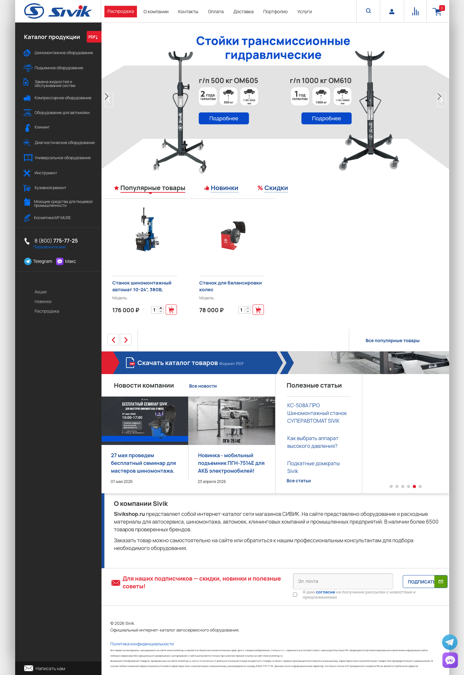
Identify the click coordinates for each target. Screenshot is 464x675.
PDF (93, 37)
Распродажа (121, 11)
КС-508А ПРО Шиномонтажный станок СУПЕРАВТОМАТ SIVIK (317, 413)
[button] (108, 100)
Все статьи (299, 480)
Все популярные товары (393, 340)
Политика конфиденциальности (142, 644)
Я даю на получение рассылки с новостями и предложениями (359, 594)
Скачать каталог (191, 362)
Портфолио (275, 11)
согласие (325, 592)
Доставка (243, 11)
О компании (156, 11)
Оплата (216, 11)
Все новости (203, 386)
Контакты (188, 11)
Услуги (304, 11)
